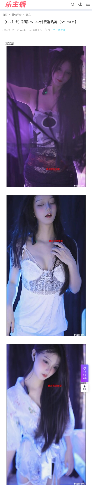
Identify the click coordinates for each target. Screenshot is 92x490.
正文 (28, 14)
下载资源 (58, 30)
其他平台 (17, 14)
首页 (5, 14)
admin (23, 30)
